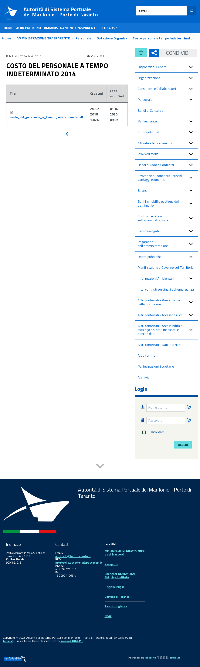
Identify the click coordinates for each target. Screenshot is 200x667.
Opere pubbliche (168, 257)
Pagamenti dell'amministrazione (168, 244)
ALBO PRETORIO (28, 27)
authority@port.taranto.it (73, 556)
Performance (168, 121)
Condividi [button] (174, 53)
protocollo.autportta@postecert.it (78, 562)
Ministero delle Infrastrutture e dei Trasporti (125, 552)
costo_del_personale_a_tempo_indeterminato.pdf (46, 117)
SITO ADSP (108, 27)
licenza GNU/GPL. (71, 641)
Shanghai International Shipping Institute (120, 575)
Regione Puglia (114, 587)
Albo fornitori (148, 355)
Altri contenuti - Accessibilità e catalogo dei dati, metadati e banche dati (168, 330)
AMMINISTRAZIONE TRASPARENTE (70, 27)
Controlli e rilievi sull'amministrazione (168, 218)
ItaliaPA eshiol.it (162, 657)
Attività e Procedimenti (168, 143)
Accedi (183, 444)
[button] (191, 67)
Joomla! (8, 641)
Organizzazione (168, 78)
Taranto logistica (116, 606)
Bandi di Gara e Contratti (168, 165)
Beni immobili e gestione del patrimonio (168, 203)
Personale (168, 99)
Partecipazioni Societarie (156, 366)
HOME (8, 27)
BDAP (108, 616)
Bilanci (168, 190)
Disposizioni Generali (168, 67)
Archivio (143, 377)
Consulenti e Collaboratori (168, 88)
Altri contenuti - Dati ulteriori (159, 344)
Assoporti (111, 564)
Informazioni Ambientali (168, 278)
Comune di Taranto (117, 597)
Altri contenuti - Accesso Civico (168, 315)
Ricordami (153, 432)
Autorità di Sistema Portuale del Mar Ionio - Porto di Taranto (61, 12)
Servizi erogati (168, 231)
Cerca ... (144, 11)
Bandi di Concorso (150, 110)
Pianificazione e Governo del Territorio (166, 267)
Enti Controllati (168, 132)
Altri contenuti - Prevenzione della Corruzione (168, 302)
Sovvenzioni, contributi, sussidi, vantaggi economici (168, 178)
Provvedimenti (168, 154)
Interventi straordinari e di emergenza (166, 289)
